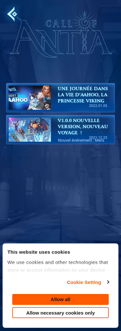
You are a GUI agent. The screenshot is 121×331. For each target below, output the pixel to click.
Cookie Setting (84, 282)
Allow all (60, 299)
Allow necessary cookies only (60, 313)
